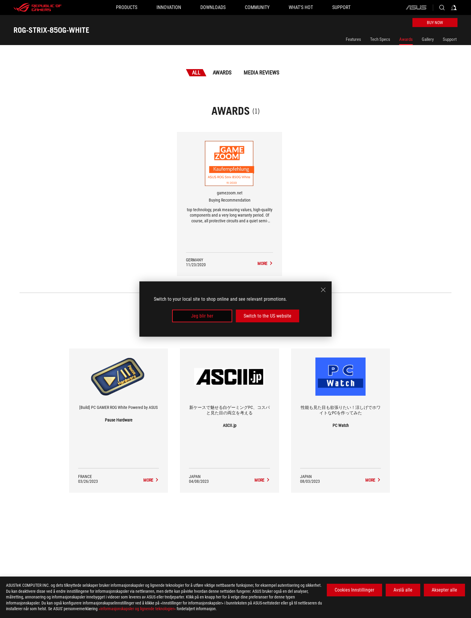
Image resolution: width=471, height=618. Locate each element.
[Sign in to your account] (453, 7)
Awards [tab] (222, 72)
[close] (323, 289)
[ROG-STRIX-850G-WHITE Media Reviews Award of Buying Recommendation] (265, 263)
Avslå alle (403, 590)
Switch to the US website (267, 316)
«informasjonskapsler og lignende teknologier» (137, 608)
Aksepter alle (444, 590)
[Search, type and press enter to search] (441, 7)
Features (353, 39)
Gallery (428, 39)
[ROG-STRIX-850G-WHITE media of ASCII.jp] (262, 480)
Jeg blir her (202, 316)
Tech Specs (380, 39)
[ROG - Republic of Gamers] (38, 7)
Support (450, 39)
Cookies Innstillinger (354, 590)
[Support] (341, 7)
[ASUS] (416, 7)
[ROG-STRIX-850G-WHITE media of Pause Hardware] (151, 480)
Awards (406, 39)
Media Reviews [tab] (261, 72)
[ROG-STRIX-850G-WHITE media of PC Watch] (373, 480)
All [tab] (196, 72)
